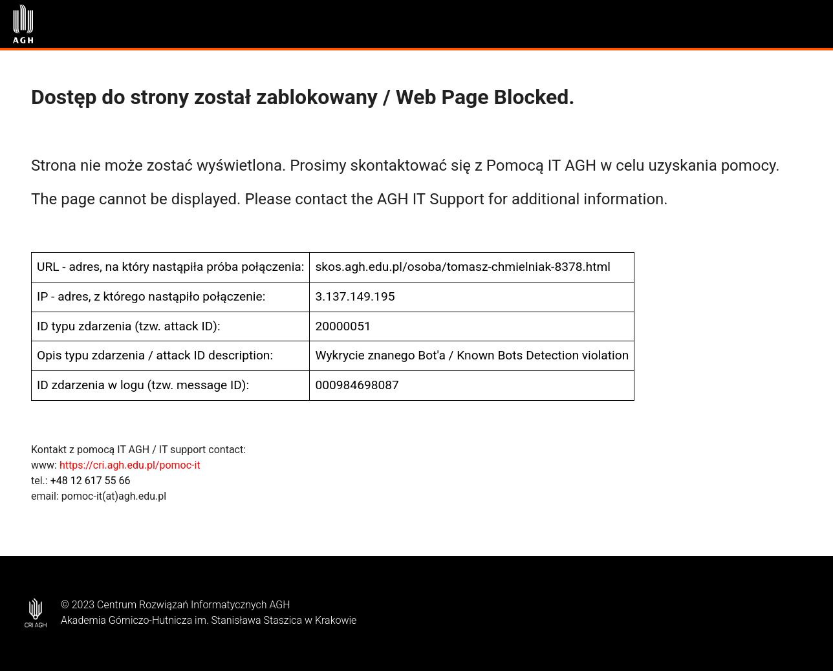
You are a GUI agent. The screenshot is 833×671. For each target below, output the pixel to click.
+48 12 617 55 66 (90, 480)
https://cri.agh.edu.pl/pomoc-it (130, 465)
